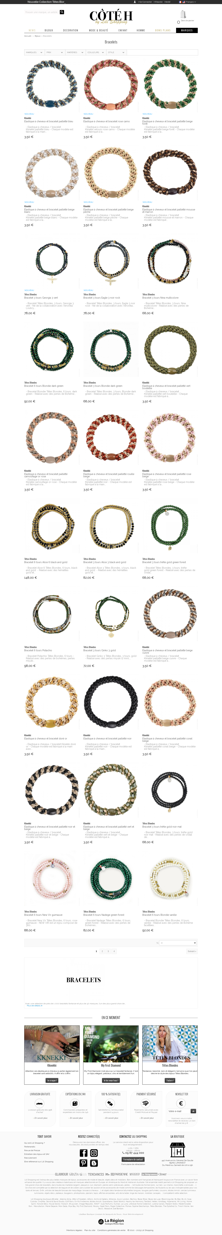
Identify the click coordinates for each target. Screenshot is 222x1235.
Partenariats (29, 1146)
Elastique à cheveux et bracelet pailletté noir (107, 738)
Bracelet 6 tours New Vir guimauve (43, 915)
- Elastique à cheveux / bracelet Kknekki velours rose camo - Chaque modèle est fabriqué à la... (110, 129)
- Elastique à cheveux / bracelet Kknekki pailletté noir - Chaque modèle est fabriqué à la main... (108, 482)
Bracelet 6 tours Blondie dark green (43, 386)
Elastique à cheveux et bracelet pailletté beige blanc (49, 210)
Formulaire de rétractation (133, 1164)
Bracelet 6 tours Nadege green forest (103, 915)
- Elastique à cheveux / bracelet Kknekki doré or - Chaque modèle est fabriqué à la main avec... (51, 746)
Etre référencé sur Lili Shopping (38, 1161)
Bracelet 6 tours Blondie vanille (159, 915)
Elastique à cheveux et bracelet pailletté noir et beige (49, 827)
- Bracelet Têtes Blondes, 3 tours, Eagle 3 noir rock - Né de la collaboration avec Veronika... (110, 304)
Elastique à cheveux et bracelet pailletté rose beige (166, 475)
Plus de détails (34, 1005)
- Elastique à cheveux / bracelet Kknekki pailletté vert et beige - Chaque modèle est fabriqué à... (106, 834)
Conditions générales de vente (111, 1230)
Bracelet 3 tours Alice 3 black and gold (104, 562)
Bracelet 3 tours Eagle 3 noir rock (101, 297)
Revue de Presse (32, 1150)
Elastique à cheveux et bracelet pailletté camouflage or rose (45, 475)
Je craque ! (52, 1080)
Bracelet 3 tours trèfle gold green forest (164, 562)
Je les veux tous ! (111, 1080)
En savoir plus (40, 1118)
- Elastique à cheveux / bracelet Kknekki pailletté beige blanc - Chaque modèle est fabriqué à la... (51, 217)
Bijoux (38, 36)
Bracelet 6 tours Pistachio (38, 650)
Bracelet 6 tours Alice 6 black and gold (45, 562)
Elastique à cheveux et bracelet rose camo (106, 121)
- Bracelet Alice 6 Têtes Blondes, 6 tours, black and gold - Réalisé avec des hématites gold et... (51, 570)
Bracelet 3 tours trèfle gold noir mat (161, 826)
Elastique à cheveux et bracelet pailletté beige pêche (108, 210)
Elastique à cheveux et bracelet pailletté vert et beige (108, 827)
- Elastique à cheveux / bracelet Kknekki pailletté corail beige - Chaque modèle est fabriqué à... (170, 746)
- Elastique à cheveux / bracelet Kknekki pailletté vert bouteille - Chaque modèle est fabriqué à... (166, 394)
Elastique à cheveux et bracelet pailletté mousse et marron (168, 210)
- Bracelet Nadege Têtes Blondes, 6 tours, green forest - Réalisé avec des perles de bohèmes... (108, 923)
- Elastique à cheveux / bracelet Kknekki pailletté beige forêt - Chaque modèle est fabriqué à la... (169, 129)
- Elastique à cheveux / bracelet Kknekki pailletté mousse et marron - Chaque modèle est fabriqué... (168, 217)
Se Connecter (145, 2)
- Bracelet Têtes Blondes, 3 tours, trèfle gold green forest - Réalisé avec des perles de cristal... (169, 570)
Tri (157, 943)
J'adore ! (170, 1080)
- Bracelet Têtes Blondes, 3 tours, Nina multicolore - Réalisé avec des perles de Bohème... (166, 305)
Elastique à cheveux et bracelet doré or (45, 738)
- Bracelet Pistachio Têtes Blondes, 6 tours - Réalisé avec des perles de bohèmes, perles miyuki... (50, 658)
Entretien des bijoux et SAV (36, 1154)
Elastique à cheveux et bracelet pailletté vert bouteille (166, 387)
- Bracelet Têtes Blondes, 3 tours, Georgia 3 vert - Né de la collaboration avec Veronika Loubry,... (50, 305)
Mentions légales (74, 1230)
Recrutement (30, 1158)
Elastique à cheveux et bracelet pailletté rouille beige (108, 475)
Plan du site (89, 1230)
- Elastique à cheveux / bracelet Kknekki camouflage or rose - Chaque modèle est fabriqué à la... (51, 482)
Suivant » (192, 951)
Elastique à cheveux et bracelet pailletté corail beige (167, 739)
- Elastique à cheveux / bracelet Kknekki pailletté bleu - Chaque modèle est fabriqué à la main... (49, 129)
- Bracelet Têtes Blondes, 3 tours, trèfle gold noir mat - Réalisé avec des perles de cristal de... (168, 834)
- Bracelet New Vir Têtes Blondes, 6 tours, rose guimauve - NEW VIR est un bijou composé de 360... (51, 923)
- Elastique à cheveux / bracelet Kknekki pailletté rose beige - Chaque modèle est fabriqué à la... (169, 482)
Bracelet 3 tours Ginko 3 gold (99, 650)
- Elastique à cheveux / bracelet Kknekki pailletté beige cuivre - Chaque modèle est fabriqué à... (165, 658)
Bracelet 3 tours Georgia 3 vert (41, 297)
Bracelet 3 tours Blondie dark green (102, 386)
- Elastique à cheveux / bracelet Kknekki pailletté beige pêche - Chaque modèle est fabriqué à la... (106, 217)
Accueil (27, 36)
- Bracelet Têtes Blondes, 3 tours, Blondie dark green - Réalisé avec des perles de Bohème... (110, 392)
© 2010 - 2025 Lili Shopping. (141, 1230)
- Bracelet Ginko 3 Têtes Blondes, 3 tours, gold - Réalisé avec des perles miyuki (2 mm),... (110, 657)
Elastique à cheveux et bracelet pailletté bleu (48, 121)
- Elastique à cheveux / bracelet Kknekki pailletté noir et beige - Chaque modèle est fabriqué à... (47, 834)
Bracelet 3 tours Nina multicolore (160, 297)
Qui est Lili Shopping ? (34, 1143)
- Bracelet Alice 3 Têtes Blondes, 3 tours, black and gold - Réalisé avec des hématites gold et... (110, 570)
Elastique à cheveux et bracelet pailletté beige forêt (167, 122)
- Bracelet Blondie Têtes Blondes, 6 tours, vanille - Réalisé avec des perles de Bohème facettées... (168, 923)
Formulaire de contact (133, 1159)
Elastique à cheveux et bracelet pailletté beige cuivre (167, 651)
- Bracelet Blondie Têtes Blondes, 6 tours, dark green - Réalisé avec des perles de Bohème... (51, 392)
